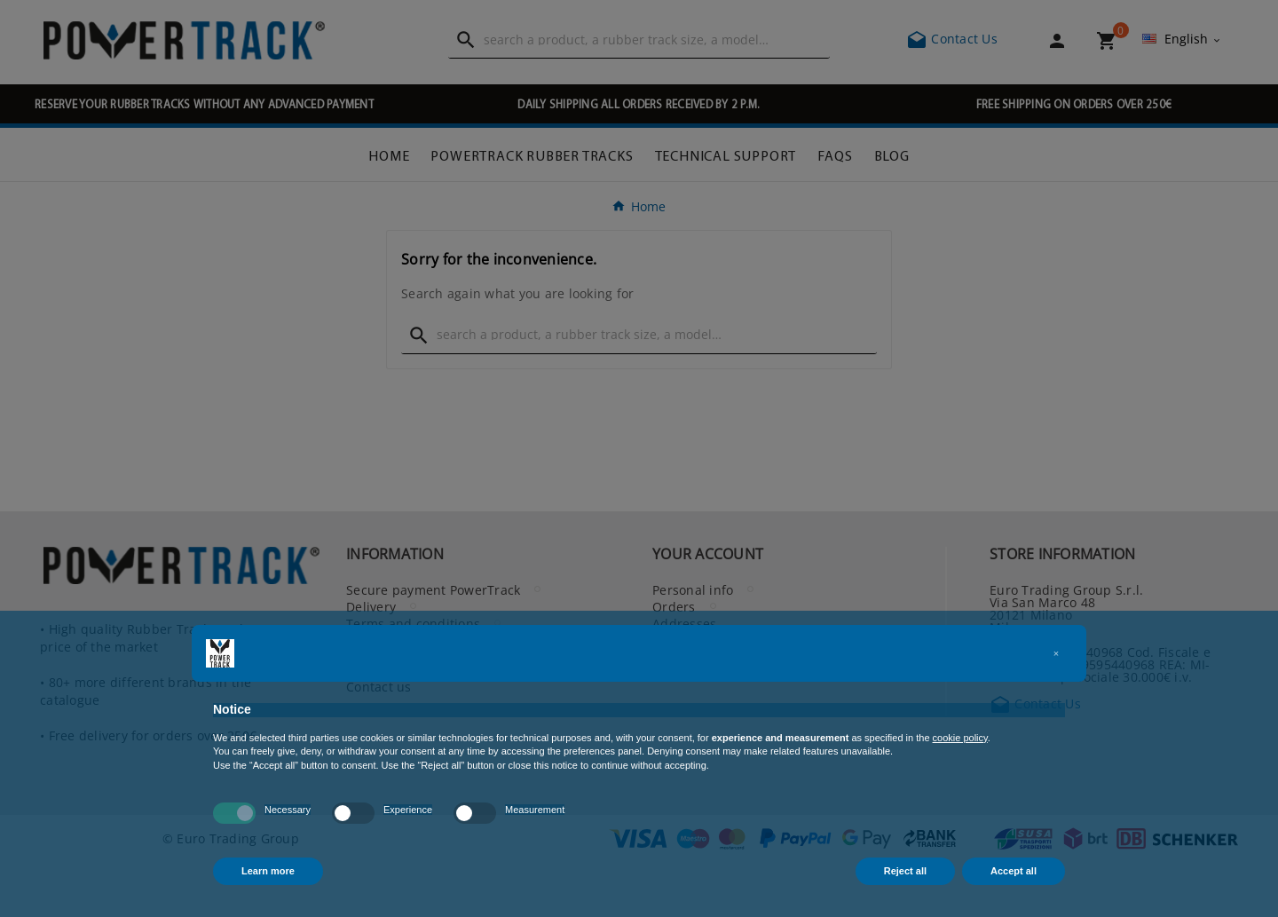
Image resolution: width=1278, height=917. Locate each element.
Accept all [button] (1013, 871)
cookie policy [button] (960, 737)
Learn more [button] (268, 871)
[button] (1056, 653)
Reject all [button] (905, 871)
